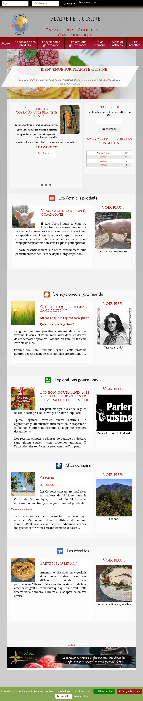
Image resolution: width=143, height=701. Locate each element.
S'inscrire (46, 153)
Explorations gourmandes (78, 43)
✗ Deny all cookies (129, 691)
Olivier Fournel (103, 153)
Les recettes (135, 43)
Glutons (104, 165)
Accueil (6, 43)
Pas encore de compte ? (89, 2)
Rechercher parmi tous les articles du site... (109, 113)
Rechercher (109, 129)
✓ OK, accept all (104, 691)
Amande (103, 157)
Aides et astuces (117, 43)
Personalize (63, 696)
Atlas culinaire (100, 43)
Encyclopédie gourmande (51, 43)
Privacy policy (81, 696)
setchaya (103, 161)
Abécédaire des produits (25, 43)
